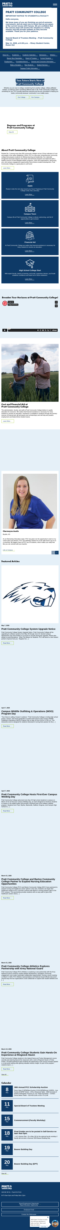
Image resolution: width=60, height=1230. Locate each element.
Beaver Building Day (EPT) (26, 1164)
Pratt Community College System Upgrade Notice (28, 629)
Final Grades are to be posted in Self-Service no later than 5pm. (35, 1132)
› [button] (56, 552)
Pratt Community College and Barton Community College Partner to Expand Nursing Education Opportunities (28, 881)
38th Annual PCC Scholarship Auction (31, 1087)
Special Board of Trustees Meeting (29, 1106)
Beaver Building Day (23, 1149)
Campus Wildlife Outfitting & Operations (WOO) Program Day (27, 712)
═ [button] (55, 4)
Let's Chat (43, 1226)
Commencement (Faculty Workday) (29, 1120)
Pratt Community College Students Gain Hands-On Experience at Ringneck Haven (29, 1053)
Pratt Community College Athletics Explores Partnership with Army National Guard (25, 967)
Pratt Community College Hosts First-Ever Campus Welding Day (29, 795)
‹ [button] (53, 552)
